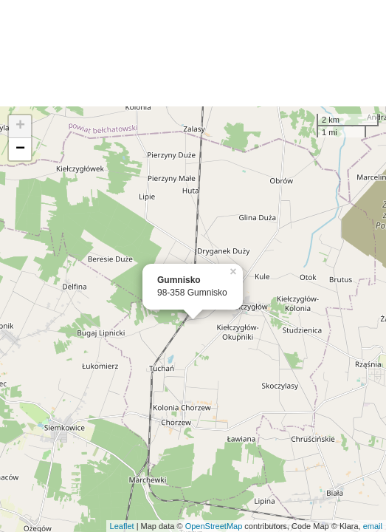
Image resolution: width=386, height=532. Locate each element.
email (372, 526)
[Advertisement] (193, 53)
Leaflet (122, 526)
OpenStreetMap (214, 526)
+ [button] (20, 126)
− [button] (20, 149)
